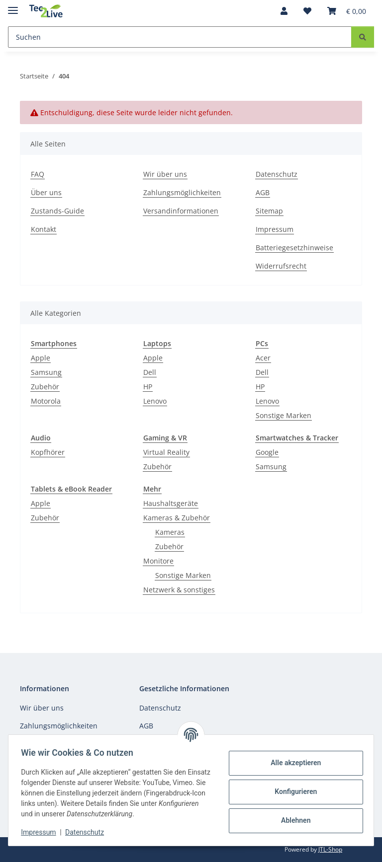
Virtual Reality (166, 452)
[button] (284, 11)
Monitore (158, 561)
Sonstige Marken (283, 415)
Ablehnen (292, 820)
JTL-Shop (330, 849)
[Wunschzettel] (307, 11)
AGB (263, 192)
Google (267, 452)
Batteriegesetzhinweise (294, 247)
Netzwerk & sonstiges (179, 589)
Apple (40, 357)
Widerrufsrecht (281, 266)
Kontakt (43, 229)
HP (147, 386)
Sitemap (269, 211)
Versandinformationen (180, 211)
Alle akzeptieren (292, 763)
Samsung (46, 372)
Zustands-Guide (57, 211)
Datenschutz (88, 832)
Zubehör (45, 386)
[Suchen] (180, 37)
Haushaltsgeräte (170, 503)
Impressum (41, 832)
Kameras (170, 532)
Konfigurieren (292, 791)
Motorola (46, 401)
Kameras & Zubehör (176, 517)
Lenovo (155, 401)
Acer (263, 357)
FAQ (37, 174)
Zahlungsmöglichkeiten (182, 192)
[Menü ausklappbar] (13, 6)
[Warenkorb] (346, 11)
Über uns (46, 192)
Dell (149, 372)
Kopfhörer (48, 452)
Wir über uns (165, 174)
